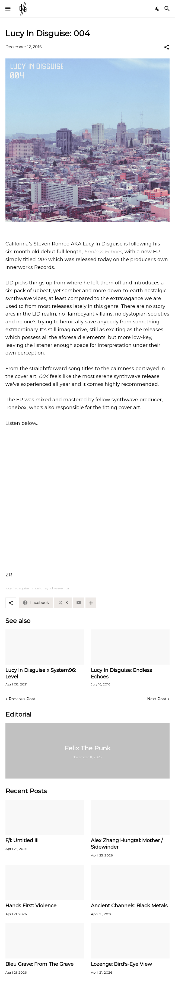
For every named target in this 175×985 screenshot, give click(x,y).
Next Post (156, 699)
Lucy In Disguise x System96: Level (40, 673)
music (37, 588)
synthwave (54, 588)
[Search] (168, 8)
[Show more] (90, 602)
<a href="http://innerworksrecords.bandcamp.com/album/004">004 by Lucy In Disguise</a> (87, 490)
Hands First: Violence (30, 906)
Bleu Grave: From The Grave (39, 964)
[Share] (167, 47)
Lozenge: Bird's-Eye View (121, 964)
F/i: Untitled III (22, 840)
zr (67, 588)
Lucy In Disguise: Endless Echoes (121, 673)
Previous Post (22, 699)
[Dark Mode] (157, 8)
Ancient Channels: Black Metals (129, 906)
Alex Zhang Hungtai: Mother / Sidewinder (127, 844)
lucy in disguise (17, 588)
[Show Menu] (7, 8)
